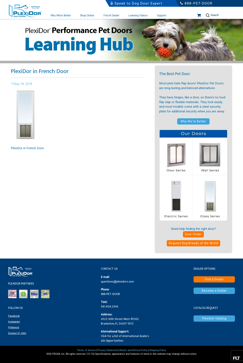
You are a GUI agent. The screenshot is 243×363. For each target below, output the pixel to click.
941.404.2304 (109, 306)
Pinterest (13, 327)
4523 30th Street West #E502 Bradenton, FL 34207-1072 (120, 321)
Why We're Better (193, 121)
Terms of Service (86, 350)
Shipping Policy (158, 350)
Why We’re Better (61, 15)
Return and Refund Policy (134, 350)
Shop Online (87, 15)
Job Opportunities (112, 340)
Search (212, 15)
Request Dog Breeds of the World (193, 243)
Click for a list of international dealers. (125, 336)
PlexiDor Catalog (214, 318)
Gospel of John (17, 333)
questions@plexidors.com (117, 281)
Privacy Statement (108, 350)
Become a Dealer (214, 290)
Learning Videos (138, 15)
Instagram (14, 321)
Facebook (14, 316)
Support (161, 15)
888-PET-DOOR (110, 294)
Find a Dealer (214, 279)
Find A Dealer (111, 15)
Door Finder (193, 234)
